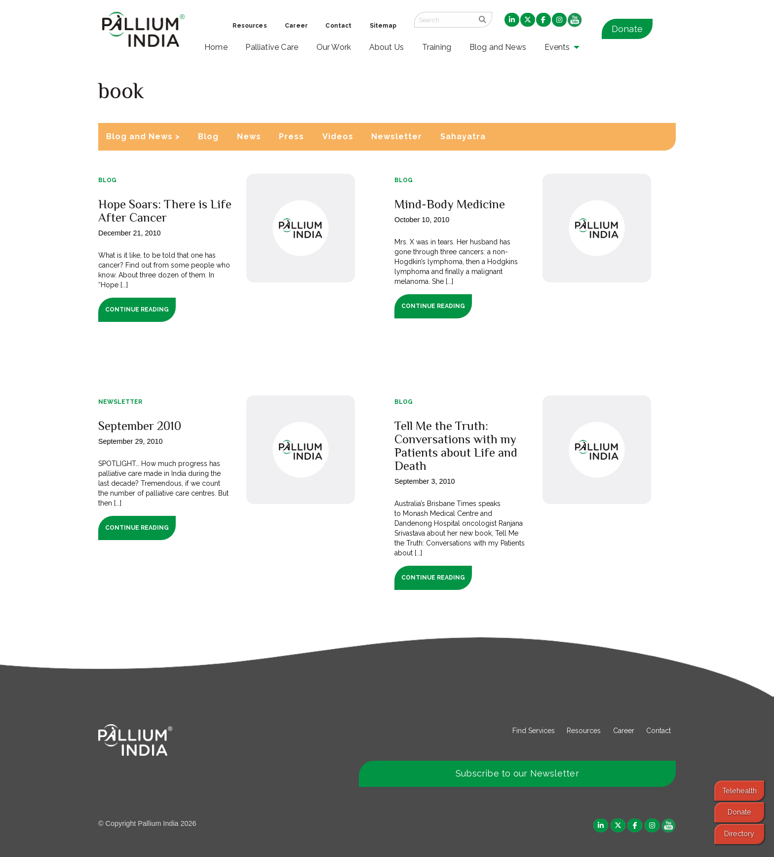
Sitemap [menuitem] (383, 25)
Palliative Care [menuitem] (271, 47)
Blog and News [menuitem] (497, 47)
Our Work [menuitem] (333, 47)
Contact (658, 731)
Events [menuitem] (557, 47)
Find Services (533, 731)
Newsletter (396, 136)
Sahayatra (463, 136)
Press (291, 136)
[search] (482, 20)
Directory (739, 833)
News (249, 136)
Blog (208, 136)
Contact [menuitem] (338, 25)
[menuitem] (511, 20)
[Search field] (443, 20)
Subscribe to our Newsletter (517, 773)
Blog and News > (143, 136)
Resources (584, 731)
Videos (337, 136)
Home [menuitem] (216, 47)
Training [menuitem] (437, 47)
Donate (627, 29)
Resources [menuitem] (249, 25)
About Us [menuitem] (386, 47)
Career (623, 731)
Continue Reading (137, 309)
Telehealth (739, 790)
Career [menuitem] (296, 25)
